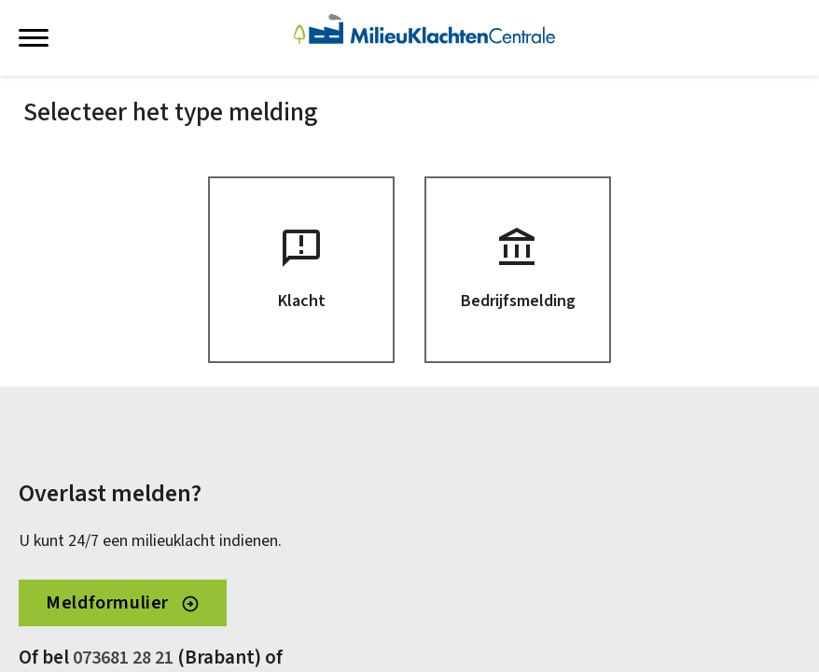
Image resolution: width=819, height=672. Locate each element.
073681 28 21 (123, 658)
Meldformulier (122, 603)
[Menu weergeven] (34, 37)
